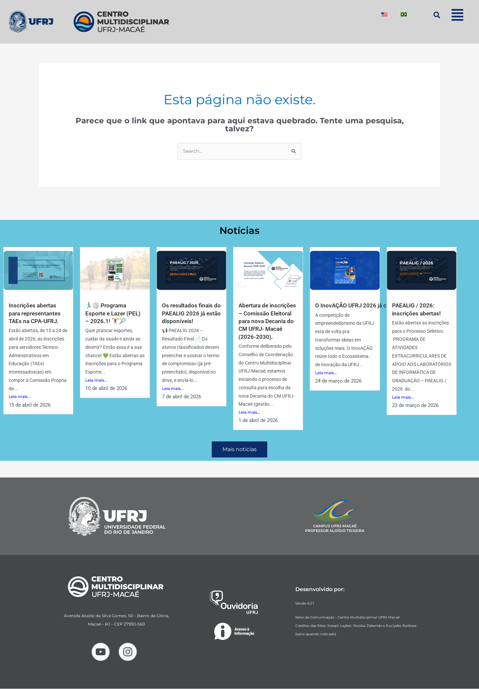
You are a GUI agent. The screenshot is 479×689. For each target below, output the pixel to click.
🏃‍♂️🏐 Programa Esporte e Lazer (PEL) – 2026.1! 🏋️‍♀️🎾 (114, 313)
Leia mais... (19, 396)
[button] (457, 14)
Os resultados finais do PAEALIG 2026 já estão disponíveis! (188, 313)
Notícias (239, 230)
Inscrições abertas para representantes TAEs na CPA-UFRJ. (36, 313)
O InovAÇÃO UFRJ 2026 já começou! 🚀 (368, 305)
